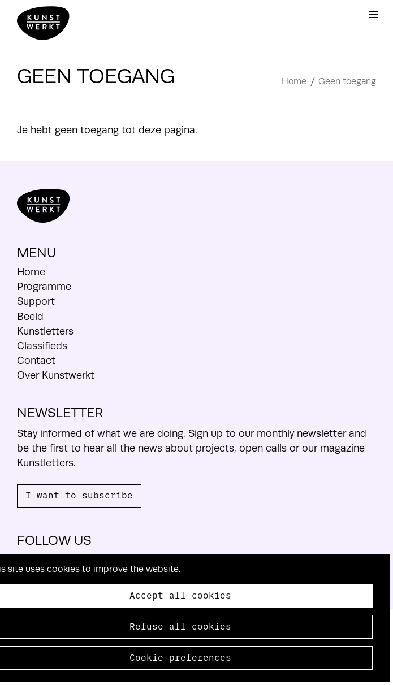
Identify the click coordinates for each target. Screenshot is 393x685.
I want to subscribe (79, 494)
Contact (36, 360)
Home (294, 81)
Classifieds (42, 346)
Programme (44, 286)
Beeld (30, 316)
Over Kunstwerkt (55, 375)
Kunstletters (45, 331)
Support (36, 301)
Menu (373, 14)
